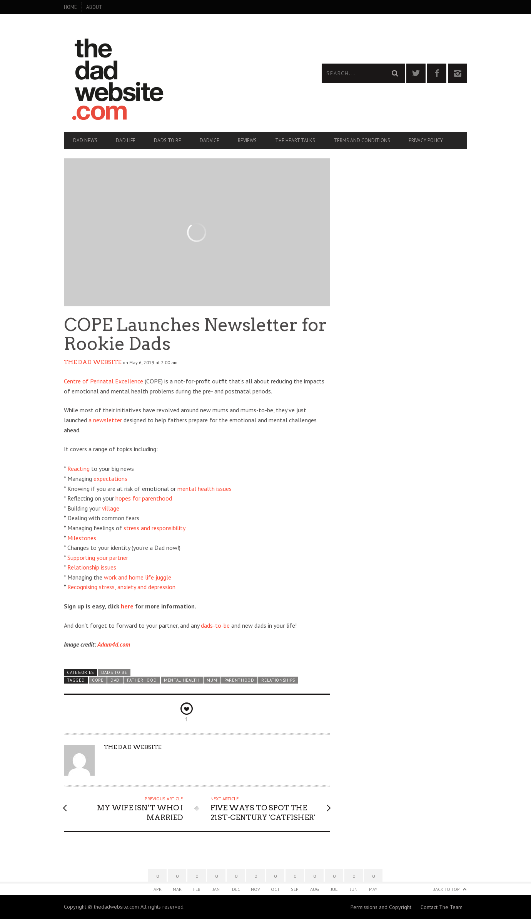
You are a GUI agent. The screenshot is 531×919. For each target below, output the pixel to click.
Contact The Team (442, 907)
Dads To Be (167, 140)
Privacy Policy (426, 140)
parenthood (239, 680)
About (94, 7)
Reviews (247, 140)
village (110, 508)
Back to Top (446, 889)
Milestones (81, 538)
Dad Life (125, 140)
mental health (182, 680)
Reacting (78, 468)
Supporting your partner (97, 557)
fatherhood (142, 680)
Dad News (85, 140)
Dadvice (209, 140)
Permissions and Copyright (381, 907)
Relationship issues (91, 567)
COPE (98, 680)
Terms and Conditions (362, 140)
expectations (110, 478)
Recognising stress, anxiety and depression (121, 587)
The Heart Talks (295, 140)
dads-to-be (215, 625)
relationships (278, 680)
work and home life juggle (137, 577)
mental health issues (204, 488)
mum (212, 680)
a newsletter (105, 420)
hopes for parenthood (143, 498)
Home (70, 7)
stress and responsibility (154, 528)
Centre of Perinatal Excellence (103, 381)
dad (115, 680)
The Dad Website (93, 362)
